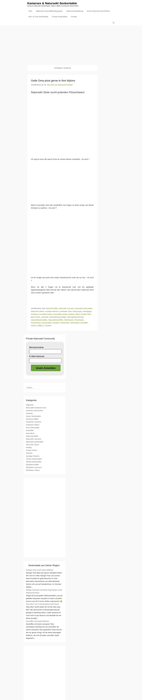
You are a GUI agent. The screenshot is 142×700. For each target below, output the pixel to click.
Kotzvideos (30, 433)
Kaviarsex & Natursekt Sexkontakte (52, 3)
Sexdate (56, 323)
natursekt (44, 317)
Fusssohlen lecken (60, 314)
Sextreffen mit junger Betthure (37, 621)
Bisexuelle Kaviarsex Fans (36, 408)
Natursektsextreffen (55, 320)
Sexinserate (64, 323)
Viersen (34, 326)
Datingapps (87, 311)
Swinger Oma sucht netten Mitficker (39, 570)
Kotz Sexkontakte (32, 428)
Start (30, 11)
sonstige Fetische (51, 311)
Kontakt (74, 17)
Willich (40, 326)
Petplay (29, 448)
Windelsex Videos (33, 470)
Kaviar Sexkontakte (33, 416)
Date (70, 311)
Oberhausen (69, 320)
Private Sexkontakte (59, 17)
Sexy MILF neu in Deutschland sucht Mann (42, 604)
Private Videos (31, 450)
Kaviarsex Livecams (33, 422)
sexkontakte (74, 323)
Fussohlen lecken (45, 314)
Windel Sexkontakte (33, 462)
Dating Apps (77, 311)
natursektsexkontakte (39, 320)
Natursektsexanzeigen (57, 317)
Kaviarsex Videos (32, 425)
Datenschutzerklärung (74, 11)
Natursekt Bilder (52, 309)
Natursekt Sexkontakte (83, 309)
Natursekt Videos (37, 311)
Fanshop (29, 413)
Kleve (78, 314)
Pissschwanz (36, 323)
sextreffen (84, 323)
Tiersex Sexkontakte (34, 459)
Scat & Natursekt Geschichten (98, 11)
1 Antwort (47, 326)
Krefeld (83, 314)
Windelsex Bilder (32, 465)
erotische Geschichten (34, 411)
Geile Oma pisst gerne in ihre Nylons (53, 80)
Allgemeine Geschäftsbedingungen (49, 11)
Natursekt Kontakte (65, 85)
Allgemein (30, 405)
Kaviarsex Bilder (32, 419)
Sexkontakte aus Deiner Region (44, 565)
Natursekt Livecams (66, 309)
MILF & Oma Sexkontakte (38, 17)
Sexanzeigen (47, 323)
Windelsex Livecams (34, 468)
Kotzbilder (30, 430)
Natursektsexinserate (75, 317)
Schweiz (29, 453)
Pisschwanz (79, 320)
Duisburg (34, 314)
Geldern (71, 314)
